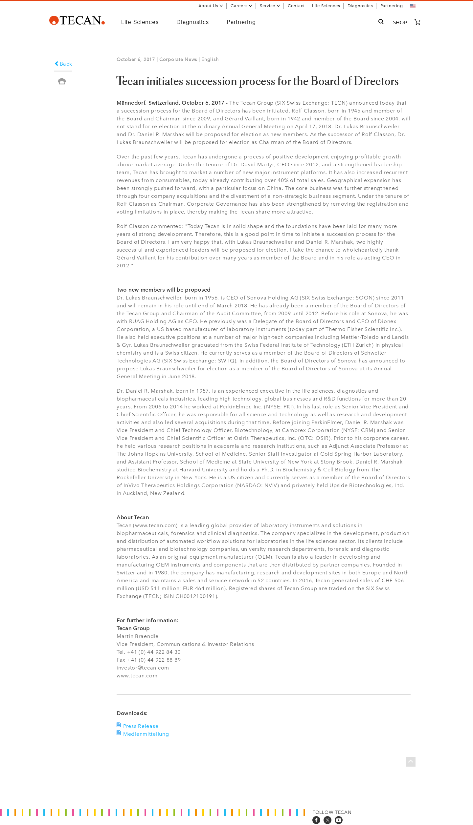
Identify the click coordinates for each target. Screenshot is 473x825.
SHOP (400, 22)
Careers (242, 5)
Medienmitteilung (146, 734)
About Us (211, 5)
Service (270, 5)
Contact (296, 5)
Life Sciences (326, 5)
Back (63, 64)
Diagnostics (360, 5)
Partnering (391, 5)
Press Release (140, 726)
